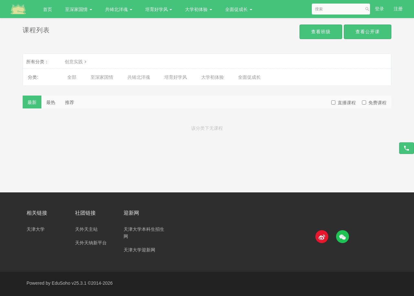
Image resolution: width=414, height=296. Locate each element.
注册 (398, 8)
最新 (32, 102)
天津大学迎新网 (139, 249)
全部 (71, 77)
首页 (47, 9)
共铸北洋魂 (118, 9)
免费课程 (374, 102)
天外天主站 (86, 229)
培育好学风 (158, 9)
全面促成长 (238, 9)
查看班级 (321, 31)
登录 (379, 8)
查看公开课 (367, 31)
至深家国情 (78, 9)
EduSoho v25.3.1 (69, 283)
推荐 (69, 102)
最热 (50, 102)
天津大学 (36, 229)
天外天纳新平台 (91, 242)
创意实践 (76, 61)
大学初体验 (198, 9)
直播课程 (343, 102)
